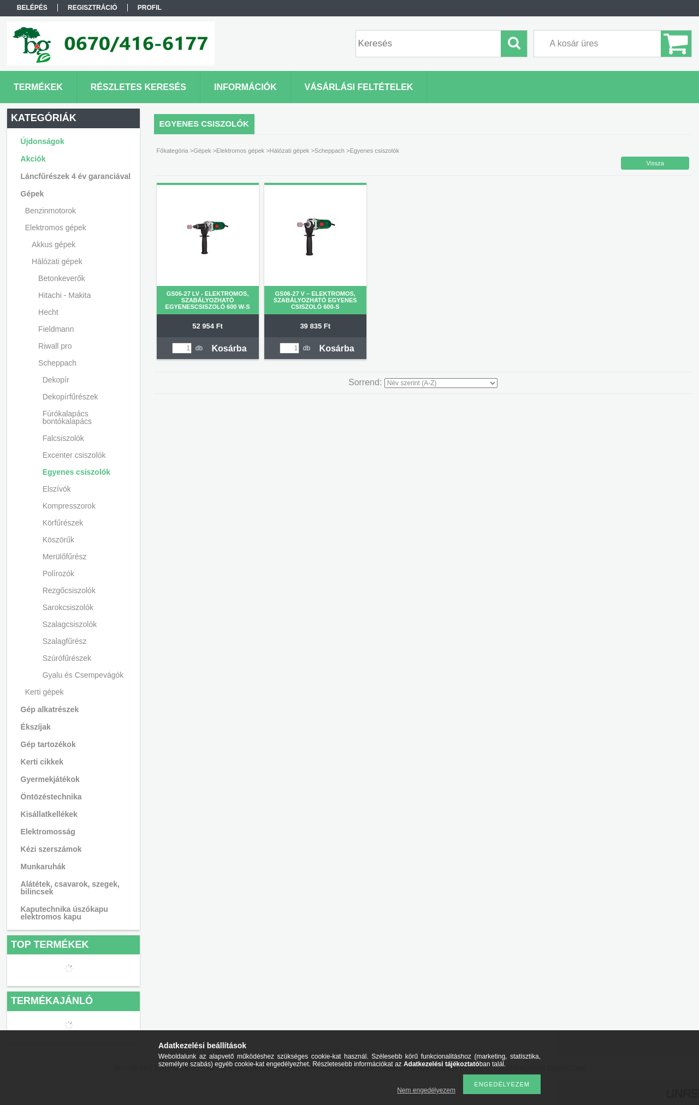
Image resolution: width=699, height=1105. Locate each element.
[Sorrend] (440, 383)
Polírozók (58, 573)
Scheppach (330, 150)
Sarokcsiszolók (68, 607)
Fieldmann (56, 329)
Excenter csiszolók (74, 455)
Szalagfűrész (65, 641)
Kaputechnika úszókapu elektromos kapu (64, 913)
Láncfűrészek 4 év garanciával (76, 176)
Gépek (202, 150)
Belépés (32, 7)
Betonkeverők (61, 278)
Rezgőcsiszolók (69, 590)
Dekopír (56, 379)
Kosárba (229, 348)
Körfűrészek (63, 522)
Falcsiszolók (63, 438)
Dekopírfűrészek (70, 396)
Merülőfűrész (65, 556)
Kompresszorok (69, 505)
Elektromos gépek (240, 150)
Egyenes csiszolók (77, 472)
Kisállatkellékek (49, 814)
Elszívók (57, 489)
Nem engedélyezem (426, 1090)
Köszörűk (58, 539)
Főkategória (172, 150)
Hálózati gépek (290, 150)
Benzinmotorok (50, 210)
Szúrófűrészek (67, 658)
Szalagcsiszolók (70, 624)
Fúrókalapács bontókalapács (67, 417)
